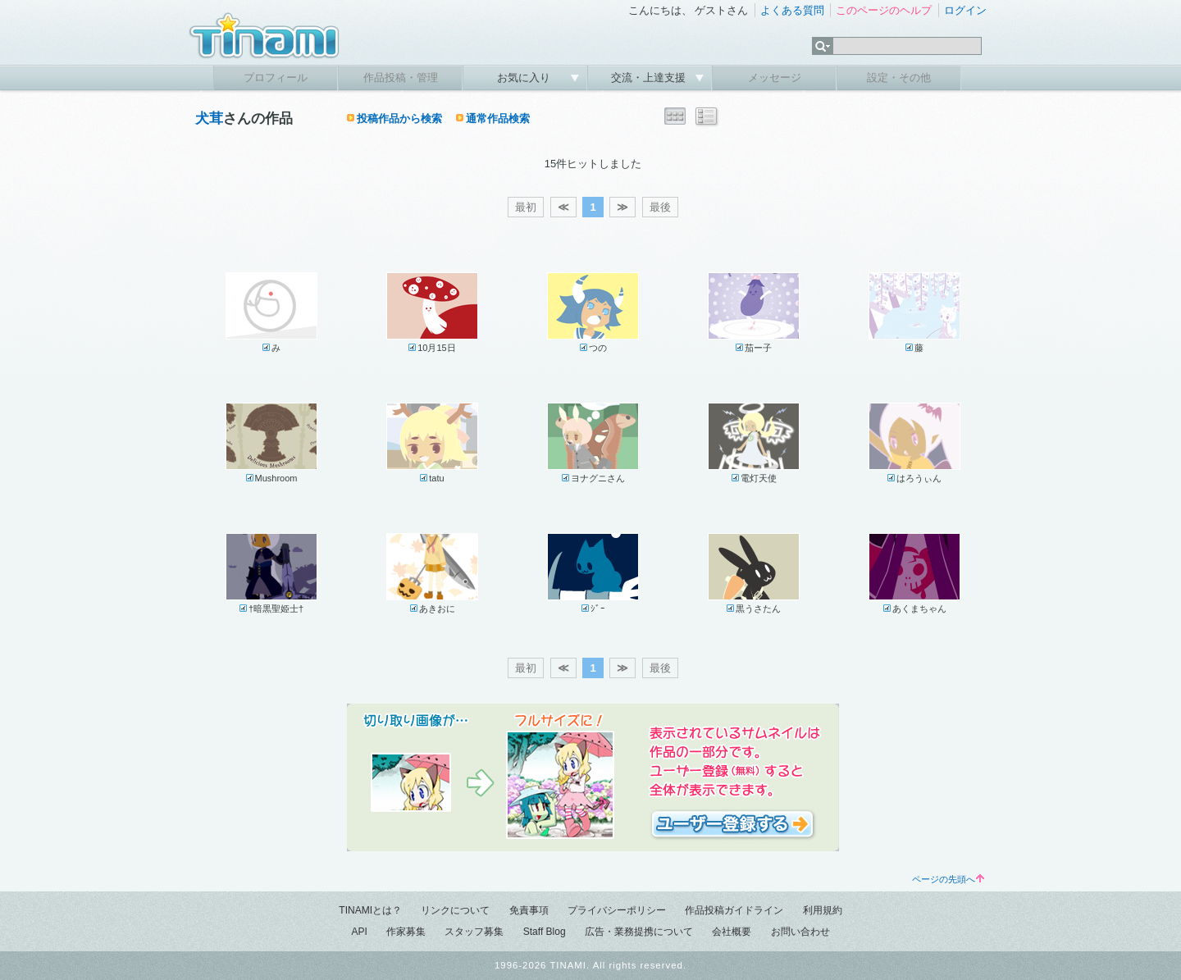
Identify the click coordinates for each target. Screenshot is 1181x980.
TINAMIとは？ (370, 910)
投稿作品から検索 (399, 118)
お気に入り (525, 77)
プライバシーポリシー (617, 910)
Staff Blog (544, 931)
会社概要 (731, 931)
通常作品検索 (498, 118)
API (359, 931)
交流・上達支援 (650, 77)
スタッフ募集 (474, 931)
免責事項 (529, 910)
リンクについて (455, 910)
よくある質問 (792, 10)
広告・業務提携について (639, 931)
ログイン (965, 10)
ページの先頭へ (948, 879)
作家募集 (406, 931)
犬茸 (209, 118)
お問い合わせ (800, 931)
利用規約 (822, 910)
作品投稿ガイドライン (734, 910)
